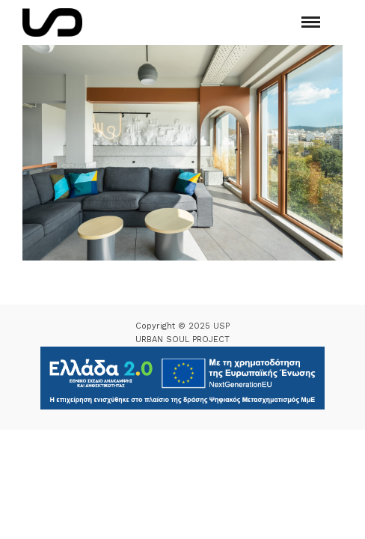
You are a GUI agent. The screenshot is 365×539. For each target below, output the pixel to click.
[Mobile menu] (310, 22)
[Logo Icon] (52, 22)
